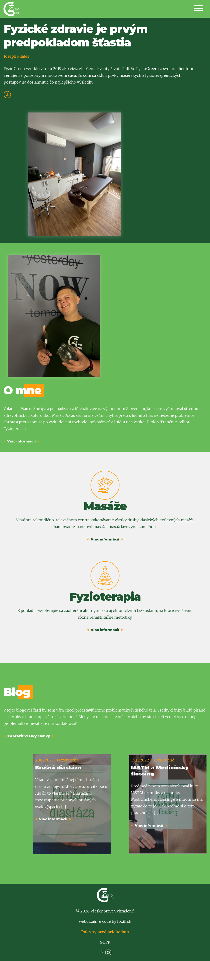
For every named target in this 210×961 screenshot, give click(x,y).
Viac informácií (21, 441)
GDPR (105, 942)
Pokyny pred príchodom (105, 931)
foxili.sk (124, 921)
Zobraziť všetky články (28, 736)
